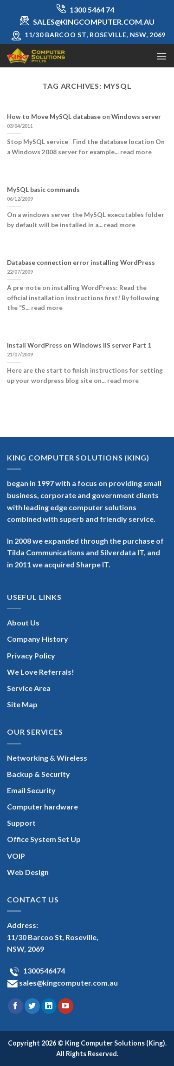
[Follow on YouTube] (65, 1006)
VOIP (16, 855)
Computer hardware (42, 806)
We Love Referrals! (40, 671)
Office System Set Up (44, 839)
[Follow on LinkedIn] (49, 1006)
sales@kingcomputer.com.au (68, 982)
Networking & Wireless (47, 757)
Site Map (22, 704)
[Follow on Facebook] (15, 1006)
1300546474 (43, 970)
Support (21, 822)
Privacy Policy (31, 655)
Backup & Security (38, 774)
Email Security (31, 790)
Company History (37, 638)
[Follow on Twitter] (32, 1006)
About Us (23, 622)
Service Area (29, 688)
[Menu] (161, 56)
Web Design (28, 872)
